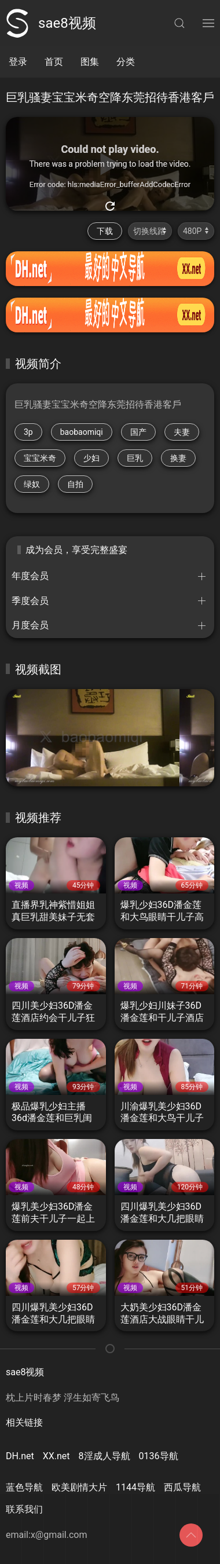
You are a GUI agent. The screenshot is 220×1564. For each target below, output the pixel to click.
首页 (54, 61)
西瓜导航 (182, 1487)
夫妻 (182, 432)
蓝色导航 (24, 1487)
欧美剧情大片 (79, 1487)
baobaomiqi (81, 432)
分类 (125, 61)
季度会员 (30, 600)
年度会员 (30, 575)
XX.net (56, 1456)
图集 (89, 61)
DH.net (20, 1456)
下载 (105, 231)
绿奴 (32, 484)
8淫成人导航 (104, 1456)
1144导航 (135, 1487)
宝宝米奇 (40, 458)
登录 (18, 61)
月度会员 (30, 625)
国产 (138, 432)
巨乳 (135, 458)
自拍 (75, 484)
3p (28, 432)
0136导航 (158, 1456)
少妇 (91, 458)
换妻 (178, 458)
